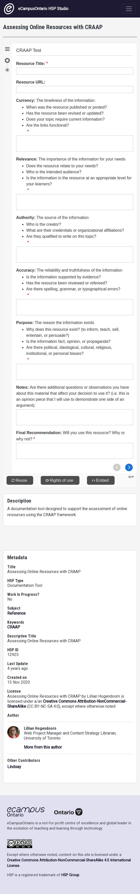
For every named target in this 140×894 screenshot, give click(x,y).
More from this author (43, 747)
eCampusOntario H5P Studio (36, 8)
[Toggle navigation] (129, 9)
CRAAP (13, 627)
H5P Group (70, 875)
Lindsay (14, 766)
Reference (16, 613)
